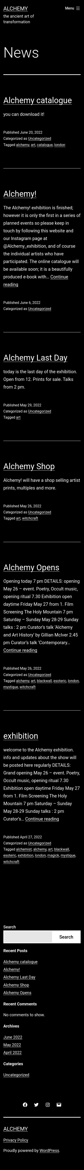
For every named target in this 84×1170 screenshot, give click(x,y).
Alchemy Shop (29, 466)
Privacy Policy (15, 1140)
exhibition (20, 736)
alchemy (22, 145)
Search (9, 927)
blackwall (44, 681)
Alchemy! (20, 194)
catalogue (45, 145)
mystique (10, 687)
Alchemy (15, 8)
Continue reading (20, 650)
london (59, 145)
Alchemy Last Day (35, 358)
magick (53, 855)
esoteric (60, 681)
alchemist (24, 849)
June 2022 (12, 1037)
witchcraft (30, 518)
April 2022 (12, 1052)
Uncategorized (39, 138)
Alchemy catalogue (37, 100)
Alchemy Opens (31, 567)
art (33, 145)
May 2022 (12, 1044)
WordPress (49, 1150)
